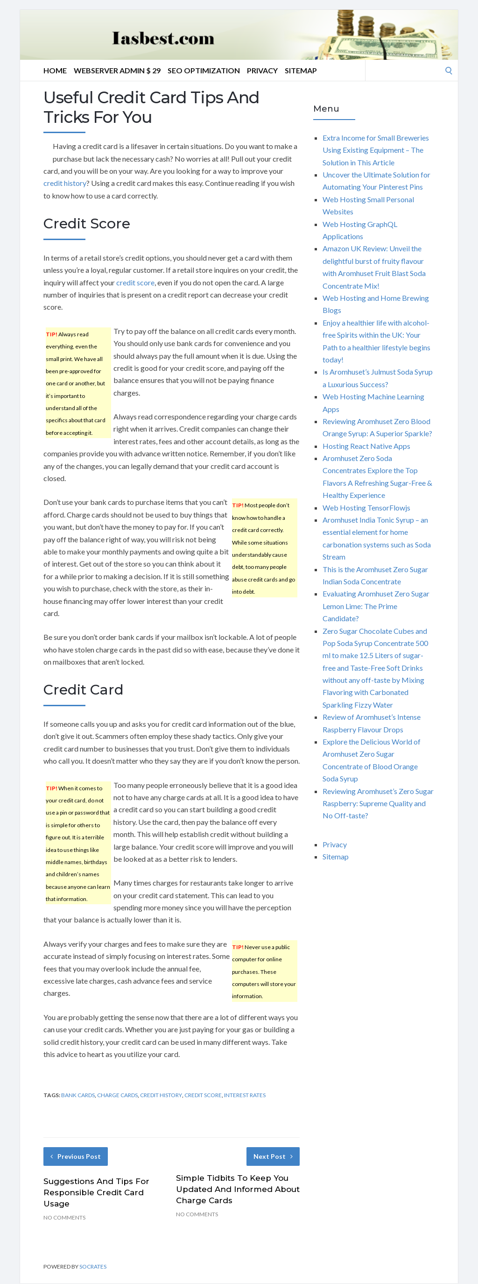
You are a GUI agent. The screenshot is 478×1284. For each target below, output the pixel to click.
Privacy (262, 70)
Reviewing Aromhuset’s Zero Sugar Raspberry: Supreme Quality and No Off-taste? (378, 803)
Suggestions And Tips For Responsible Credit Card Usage (96, 1192)
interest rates (245, 1095)
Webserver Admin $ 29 (117, 70)
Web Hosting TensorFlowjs (366, 507)
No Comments (64, 1217)
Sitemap (301, 70)
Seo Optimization (204, 70)
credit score (135, 282)
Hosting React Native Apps (366, 445)
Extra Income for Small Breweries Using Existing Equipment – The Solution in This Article (376, 150)
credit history (64, 182)
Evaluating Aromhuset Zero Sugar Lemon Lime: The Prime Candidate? (376, 606)
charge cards (117, 1095)
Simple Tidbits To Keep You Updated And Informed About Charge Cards (238, 1189)
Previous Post (75, 1156)
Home (55, 70)
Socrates (92, 1266)
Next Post (273, 1156)
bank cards (78, 1095)
